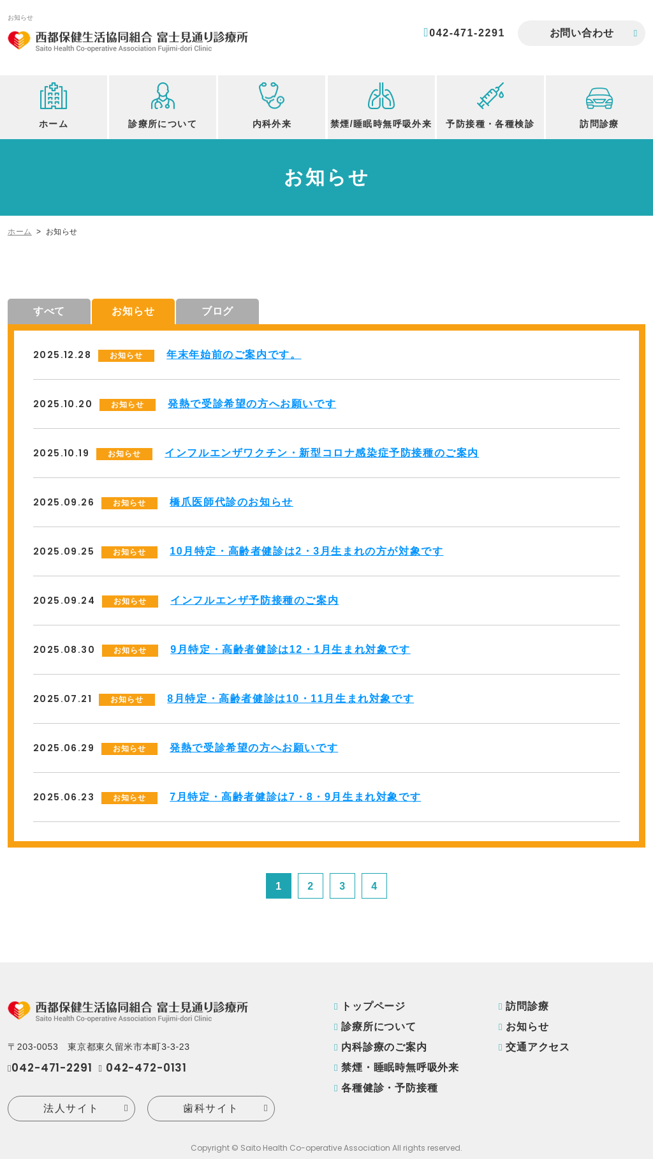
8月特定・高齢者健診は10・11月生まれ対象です (290, 698)
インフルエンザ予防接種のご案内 (254, 600)
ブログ (217, 311)
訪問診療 (527, 1006)
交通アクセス (538, 1047)
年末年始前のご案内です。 (233, 354)
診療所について (378, 1026)
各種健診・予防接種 (389, 1087)
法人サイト (71, 1108)
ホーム (20, 231)
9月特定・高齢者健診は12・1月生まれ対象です (290, 649)
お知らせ (133, 311)
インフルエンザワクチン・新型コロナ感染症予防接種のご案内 (322, 452)
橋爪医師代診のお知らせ (231, 502)
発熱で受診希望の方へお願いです (252, 403)
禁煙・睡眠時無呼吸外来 (400, 1067)
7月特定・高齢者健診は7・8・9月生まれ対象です (295, 796)
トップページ (373, 1006)
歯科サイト (211, 1108)
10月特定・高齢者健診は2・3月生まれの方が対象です (306, 551)
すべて (49, 311)
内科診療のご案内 (384, 1047)
